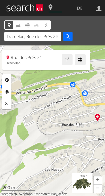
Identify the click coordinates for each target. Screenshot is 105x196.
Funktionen (6, 103)
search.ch (10, 194)
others (62, 194)
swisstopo (26, 194)
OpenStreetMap (45, 194)
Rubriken (6, 80)
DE (80, 8)
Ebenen (6, 92)
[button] (98, 180)
